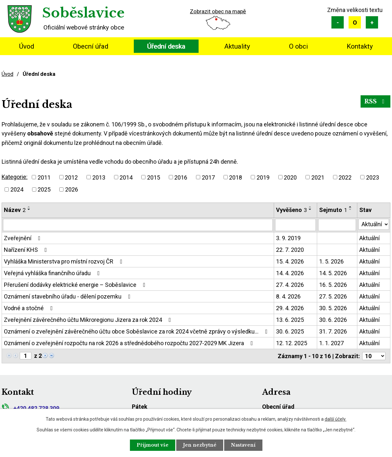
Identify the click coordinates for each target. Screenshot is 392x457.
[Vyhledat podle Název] (138, 225)
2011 (44, 177)
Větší (372, 22)
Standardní (355, 22)
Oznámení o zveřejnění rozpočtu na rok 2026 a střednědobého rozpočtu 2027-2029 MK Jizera (130, 343)
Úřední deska (166, 46)
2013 (98, 177)
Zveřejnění (23, 238)
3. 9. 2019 (288, 238)
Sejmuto (333, 209)
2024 (16, 189)
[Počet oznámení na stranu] (374, 356)
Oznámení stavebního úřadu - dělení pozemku (68, 296)
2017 (208, 177)
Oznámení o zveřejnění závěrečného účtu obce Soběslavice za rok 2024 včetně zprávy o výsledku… (137, 331)
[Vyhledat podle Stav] (373, 224)
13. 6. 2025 (290, 319)
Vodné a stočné (29, 308)
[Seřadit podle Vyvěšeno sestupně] (310, 209)
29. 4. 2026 (290, 308)
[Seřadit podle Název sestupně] (29, 209)
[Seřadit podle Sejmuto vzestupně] (350, 206)
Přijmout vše (152, 445)
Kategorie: (15, 176)
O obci (298, 46)
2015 (153, 177)
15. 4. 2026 (290, 261)
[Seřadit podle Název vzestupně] (29, 206)
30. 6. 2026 (333, 319)
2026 (71, 189)
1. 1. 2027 (331, 343)
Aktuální (369, 238)
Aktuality (237, 46)
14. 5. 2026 (333, 273)
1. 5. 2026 (331, 261)
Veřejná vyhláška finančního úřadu (53, 273)
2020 (290, 177)
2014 (126, 177)
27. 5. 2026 (333, 296)
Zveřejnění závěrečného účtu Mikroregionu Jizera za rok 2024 (89, 319)
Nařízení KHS (27, 249)
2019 (263, 177)
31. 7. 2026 (333, 331)
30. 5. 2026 (333, 308)
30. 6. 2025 (290, 331)
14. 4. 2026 (290, 273)
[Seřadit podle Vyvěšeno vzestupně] (310, 206)
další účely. (335, 419)
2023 (372, 177)
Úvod (26, 46)
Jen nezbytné (199, 445)
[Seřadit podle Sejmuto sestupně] (350, 209)
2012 (71, 177)
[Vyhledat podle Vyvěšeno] (295, 225)
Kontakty (360, 46)
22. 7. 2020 (290, 249)
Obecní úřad (90, 46)
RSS (375, 101)
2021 (317, 177)
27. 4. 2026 (290, 284)
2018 (235, 177)
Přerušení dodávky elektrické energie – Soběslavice (76, 284)
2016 (180, 177)
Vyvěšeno (291, 209)
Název (15, 209)
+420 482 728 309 (30, 408)
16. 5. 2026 (333, 284)
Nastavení (243, 445)
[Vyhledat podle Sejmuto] (337, 225)
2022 (345, 177)
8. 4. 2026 (288, 296)
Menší (337, 22)
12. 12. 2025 (291, 343)
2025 (44, 189)
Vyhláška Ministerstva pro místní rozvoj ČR (64, 261)
